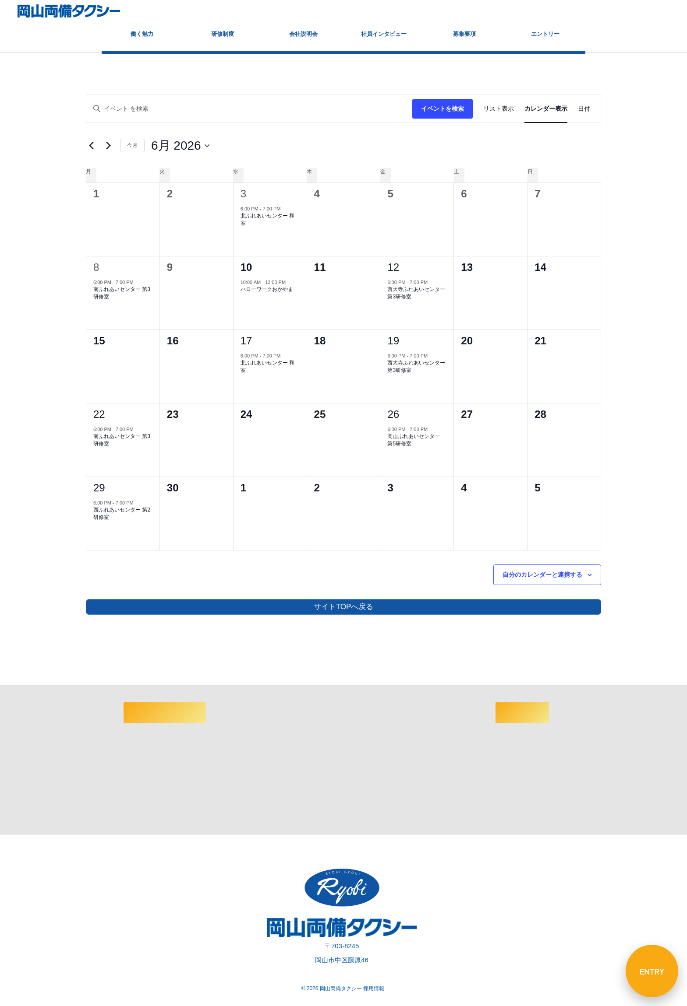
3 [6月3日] (243, 194)
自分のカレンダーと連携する (542, 574)
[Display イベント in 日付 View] (584, 109)
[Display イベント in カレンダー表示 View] (545, 109)
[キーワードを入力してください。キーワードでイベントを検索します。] (249, 109)
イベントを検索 (442, 108)
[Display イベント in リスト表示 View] (498, 109)
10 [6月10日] (246, 267)
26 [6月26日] (393, 414)
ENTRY (652, 971)
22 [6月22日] (99, 414)
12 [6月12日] (393, 267)
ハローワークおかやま (267, 289)
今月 (132, 145)
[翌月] (108, 145)
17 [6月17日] (246, 341)
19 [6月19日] (393, 341)
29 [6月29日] (99, 488)
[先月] (91, 145)
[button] (671, 11)
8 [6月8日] (96, 267)
